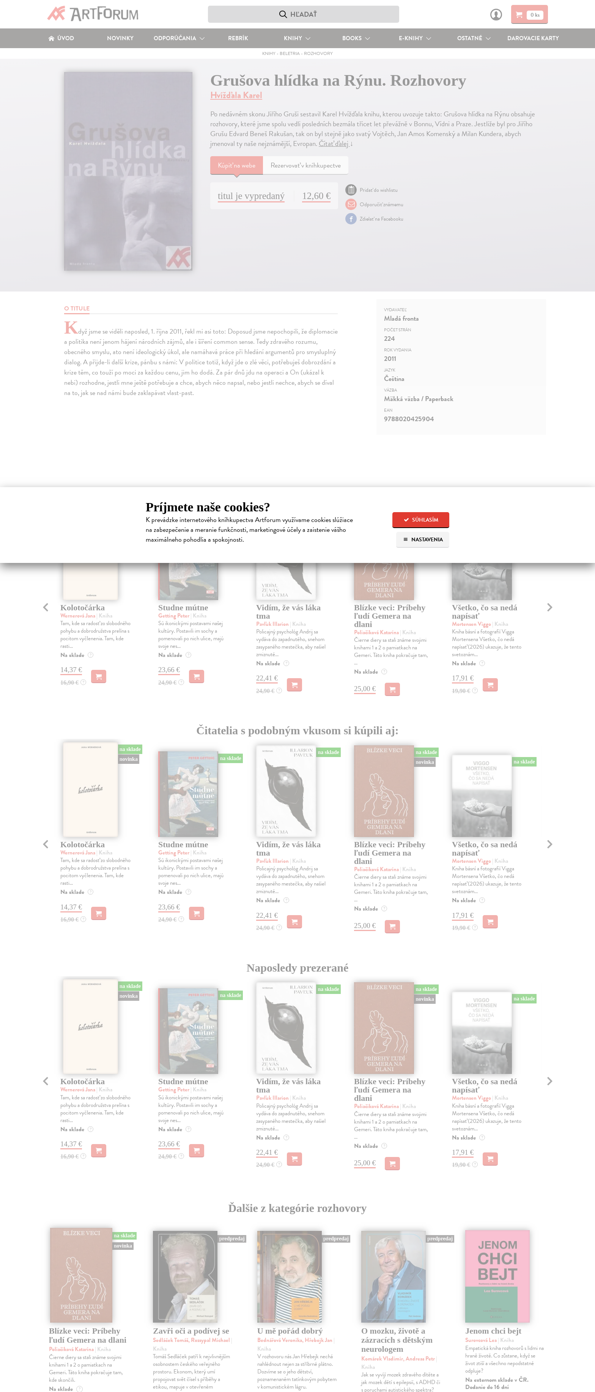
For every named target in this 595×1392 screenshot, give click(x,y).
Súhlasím (421, 520)
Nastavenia (423, 540)
